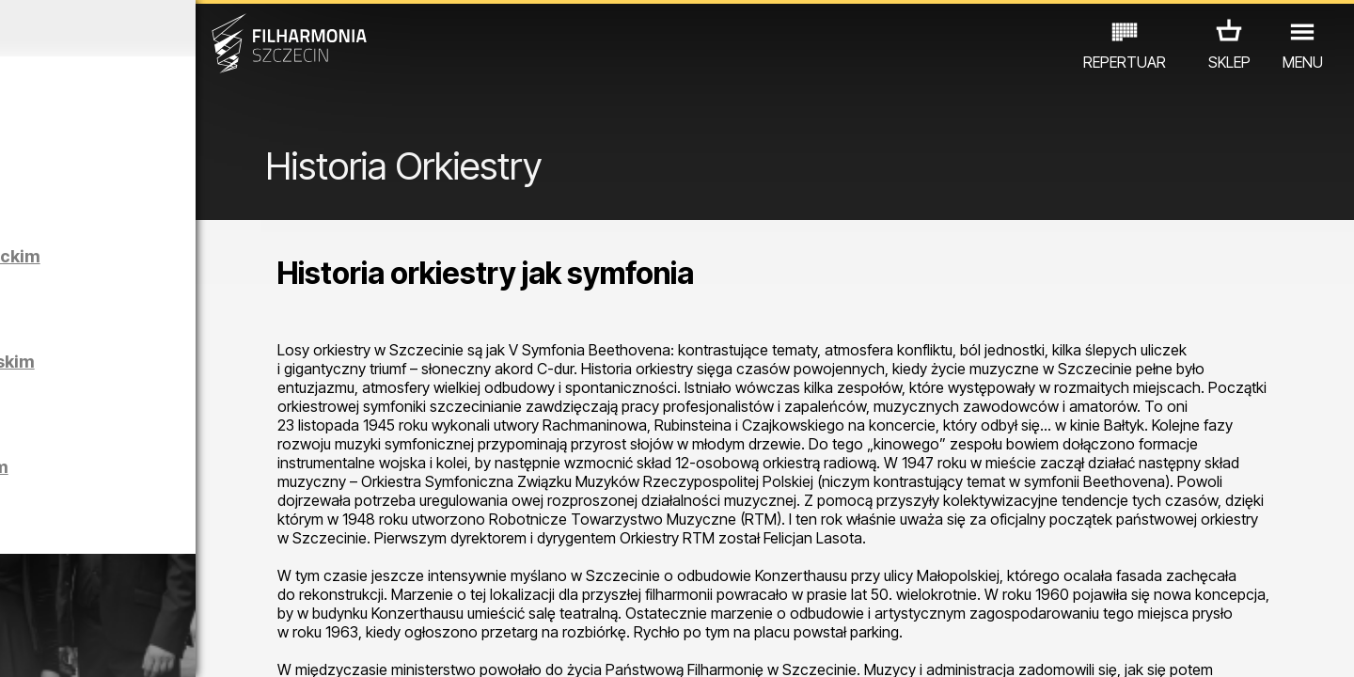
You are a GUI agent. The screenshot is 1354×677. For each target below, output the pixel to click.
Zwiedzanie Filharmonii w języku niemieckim (217, 281)
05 (130, 645)
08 (212, 645)
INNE (291, 595)
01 (20, 645)
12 (322, 645)
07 (185, 645)
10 (267, 645)
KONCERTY (72, 595)
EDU (147, 595)
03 (76, 645)
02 (47, 645)
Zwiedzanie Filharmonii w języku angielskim (217, 387)
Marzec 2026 (176, 28)
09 (239, 645)
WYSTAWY (218, 595)
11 (294, 645)
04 (103, 645)
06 (158, 645)
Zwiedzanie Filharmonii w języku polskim (217, 492)
